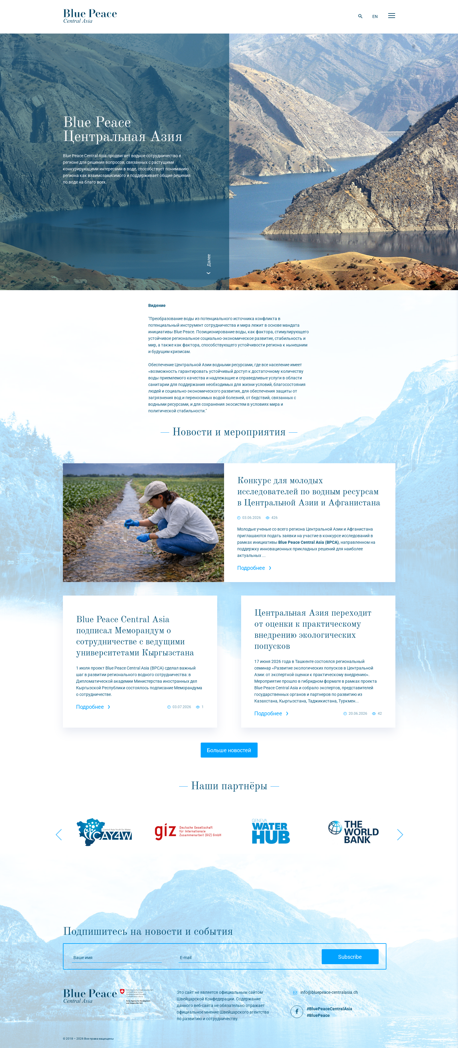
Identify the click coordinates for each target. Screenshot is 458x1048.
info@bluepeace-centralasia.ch (329, 992)
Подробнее (254, 568)
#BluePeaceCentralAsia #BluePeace (329, 1012)
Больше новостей (229, 750)
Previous (58, 832)
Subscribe (350, 957)
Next (400, 832)
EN (375, 16)
